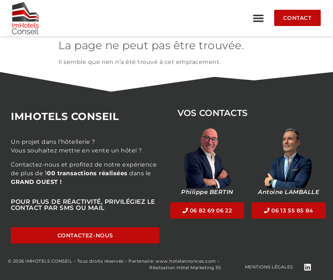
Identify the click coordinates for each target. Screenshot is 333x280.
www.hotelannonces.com (185, 261)
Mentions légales (269, 267)
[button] (258, 18)
